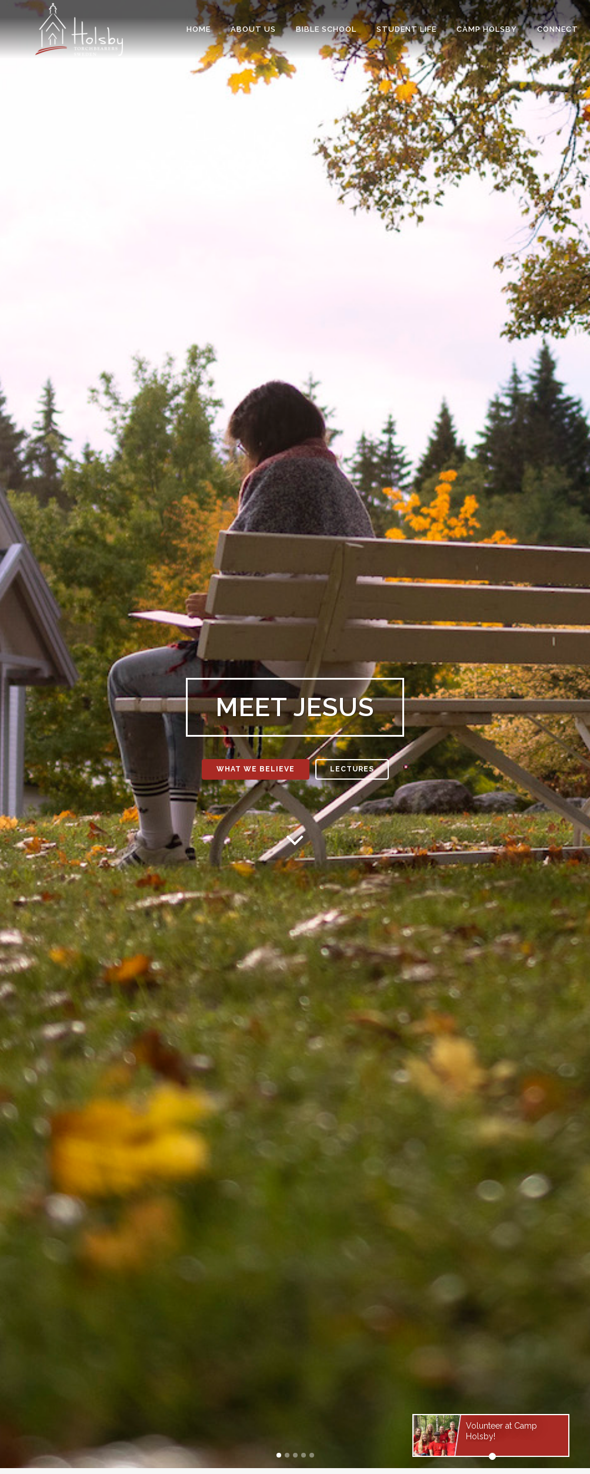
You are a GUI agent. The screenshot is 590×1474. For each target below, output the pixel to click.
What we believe (255, 769)
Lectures (352, 769)
